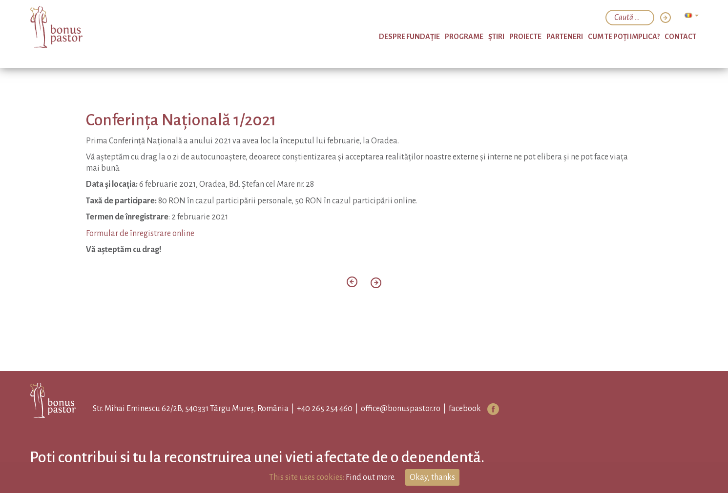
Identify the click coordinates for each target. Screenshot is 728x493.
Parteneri (564, 36)
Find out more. (370, 477)
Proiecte (525, 36)
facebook (465, 408)
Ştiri (496, 36)
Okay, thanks (432, 477)
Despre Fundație (409, 36)
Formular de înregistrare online (140, 233)
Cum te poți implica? (624, 36)
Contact (680, 36)
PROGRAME (464, 36)
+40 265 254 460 (325, 408)
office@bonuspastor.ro (400, 408)
